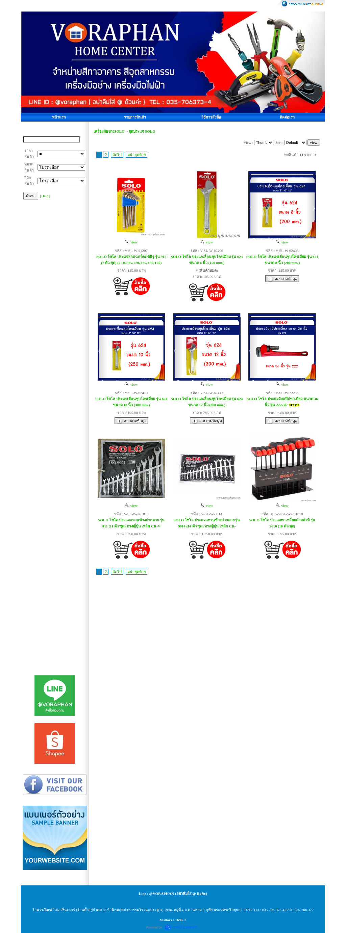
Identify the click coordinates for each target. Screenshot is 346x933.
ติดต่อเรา (287, 117)
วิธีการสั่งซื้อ (211, 117)
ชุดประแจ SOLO (141, 131)
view (131, 242)
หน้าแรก (59, 117)
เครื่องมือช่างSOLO (109, 131)
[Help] (45, 196)
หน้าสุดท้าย (136, 155)
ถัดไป (117, 155)
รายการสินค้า (135, 117)
